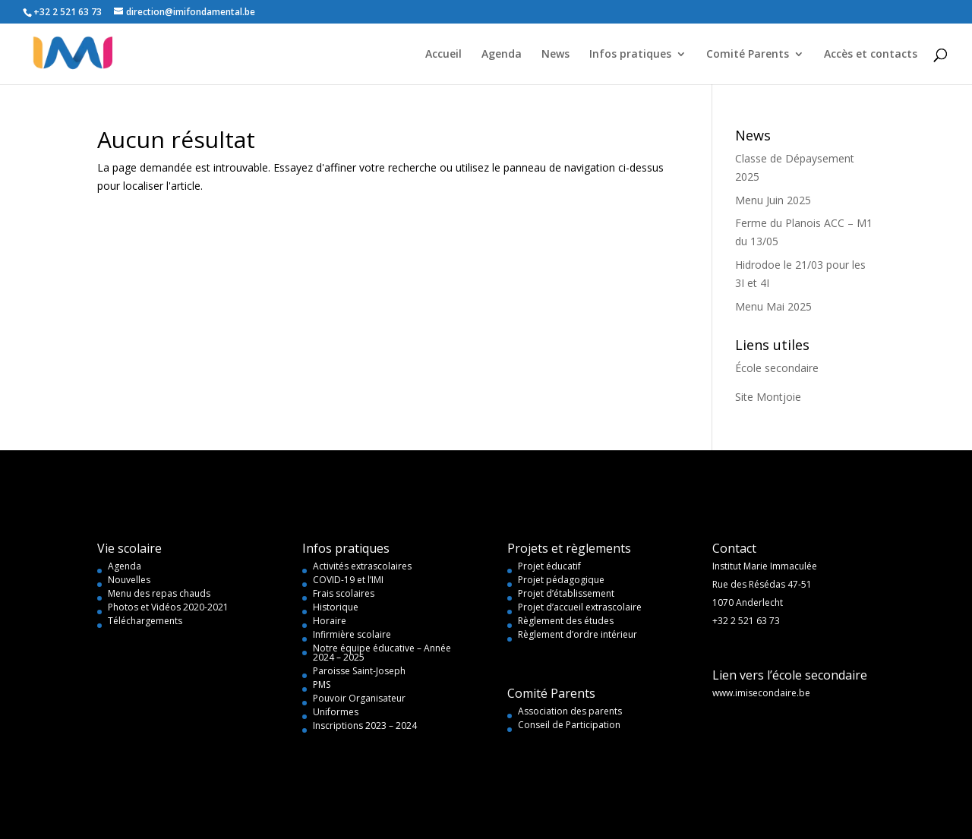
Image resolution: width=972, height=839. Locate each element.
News (555, 55)
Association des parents (570, 711)
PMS (321, 684)
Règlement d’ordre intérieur (577, 634)
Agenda (501, 55)
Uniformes (335, 711)
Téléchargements (145, 620)
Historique (335, 607)
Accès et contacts (870, 55)
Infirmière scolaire (352, 634)
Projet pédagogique (561, 579)
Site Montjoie (768, 397)
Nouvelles (129, 579)
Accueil (443, 55)
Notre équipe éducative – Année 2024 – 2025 (382, 653)
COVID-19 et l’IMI (348, 579)
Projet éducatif (549, 566)
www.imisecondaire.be (761, 692)
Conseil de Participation (569, 724)
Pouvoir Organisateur (359, 698)
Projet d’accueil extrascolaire (580, 607)
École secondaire (777, 368)
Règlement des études (566, 620)
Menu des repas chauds (159, 593)
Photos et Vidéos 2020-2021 (168, 607)
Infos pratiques (630, 55)
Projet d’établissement (566, 593)
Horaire (329, 620)
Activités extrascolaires (362, 566)
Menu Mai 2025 (773, 306)
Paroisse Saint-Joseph (359, 670)
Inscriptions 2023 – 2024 (365, 725)
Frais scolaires (343, 593)
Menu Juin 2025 (773, 200)
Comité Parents (747, 55)
